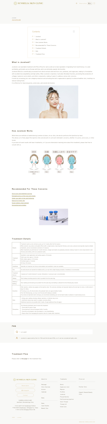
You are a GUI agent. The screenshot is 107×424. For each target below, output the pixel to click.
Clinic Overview (45, 387)
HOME (13, 417)
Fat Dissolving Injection (67, 399)
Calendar (44, 392)
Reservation (83, 3)
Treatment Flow (40, 54)
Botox (62, 384)
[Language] (89, 3)
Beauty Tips (44, 408)
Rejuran (62, 389)
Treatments (63, 379)
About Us (44, 379)
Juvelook (38, 36)
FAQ (37, 51)
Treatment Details (41, 48)
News (42, 398)
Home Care (63, 406)
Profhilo (62, 392)
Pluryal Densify (64, 397)
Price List (82, 379)
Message (43, 384)
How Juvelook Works (41, 42)
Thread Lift (63, 404)
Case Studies (45, 405)
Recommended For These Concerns (46, 45)
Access (43, 389)
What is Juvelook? (41, 39)
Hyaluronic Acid (64, 387)
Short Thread (64, 401)
